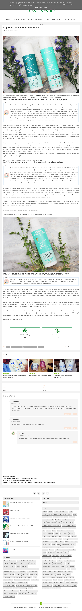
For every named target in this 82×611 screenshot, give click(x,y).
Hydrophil (73, 543)
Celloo (73, 524)
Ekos (44, 535)
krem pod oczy (28, 576)
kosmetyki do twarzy (32, 571)
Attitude (61, 516)
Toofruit (66, 579)
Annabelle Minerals (47, 516)
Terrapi (55, 579)
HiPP (58, 543)
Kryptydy (12, 548)
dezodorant (13, 562)
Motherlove (60, 560)
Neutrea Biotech (55, 565)
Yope (44, 584)
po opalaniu (7, 590)
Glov (52, 541)
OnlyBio (72, 565)
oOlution (52, 587)
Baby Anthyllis (50, 519)
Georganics (74, 538)
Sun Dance (59, 576)
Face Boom (67, 535)
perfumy (30, 587)
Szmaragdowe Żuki (47, 579)
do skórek (33, 562)
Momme (54, 560)
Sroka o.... (31, 606)
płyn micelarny (15, 590)
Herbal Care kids (46, 543)
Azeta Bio (71, 516)
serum (5, 592)
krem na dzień (7, 576)
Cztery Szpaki (72, 527)
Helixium (67, 541)
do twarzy (12, 565)
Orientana (45, 568)
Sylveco (72, 576)
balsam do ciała (21, 560)
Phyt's (64, 568)
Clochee (44, 527)
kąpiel (5, 579)
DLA (44, 530)
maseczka (16, 579)
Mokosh (67, 557)
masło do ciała (35, 579)
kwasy (35, 576)
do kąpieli (26, 562)
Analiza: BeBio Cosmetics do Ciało (19, 540)
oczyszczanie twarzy (22, 581)
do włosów (24, 565)
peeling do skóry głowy (30, 346)
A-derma (62, 510)
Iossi (51, 546)
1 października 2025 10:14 (23, 435)
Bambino (72, 519)
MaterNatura (55, 554)
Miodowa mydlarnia (47, 557)
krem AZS (18, 573)
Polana (44, 571)
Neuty (62, 565)
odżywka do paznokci (9, 584)
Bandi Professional (51, 521)
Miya (54, 557)
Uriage (50, 581)
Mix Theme (51, 606)
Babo (44, 519)
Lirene (62, 549)
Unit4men (45, 581)
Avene (66, 516)
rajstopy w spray (24, 590)
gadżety (73, 19)
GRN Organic (67, 538)
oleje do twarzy (8, 587)
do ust (18, 565)
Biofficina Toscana (47, 524)
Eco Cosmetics (63, 532)
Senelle (68, 573)
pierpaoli (58, 587)
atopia (56, 373)
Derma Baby (60, 530)
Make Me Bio (60, 551)
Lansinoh (51, 549)
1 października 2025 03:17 (16, 421)
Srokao (22, 433)
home (8, 19)
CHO (64, 524)
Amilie (74, 513)
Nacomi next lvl (57, 562)
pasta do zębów (17, 587)
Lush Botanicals (51, 551)
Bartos (59, 521)
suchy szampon (13, 592)
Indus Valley (45, 546)
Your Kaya (49, 584)
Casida (68, 524)
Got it (45, 8)
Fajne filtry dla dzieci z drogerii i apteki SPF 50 (21, 502)
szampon (41, 346)
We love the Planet (58, 581)
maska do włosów (25, 579)
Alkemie (44, 513)
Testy (41, 24)
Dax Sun (49, 530)
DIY (57, 19)
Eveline (60, 535)
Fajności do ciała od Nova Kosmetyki (19, 532)
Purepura (70, 571)
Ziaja (59, 584)
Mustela (6, 373)
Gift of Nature (46, 541)
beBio (8, 346)
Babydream (65, 519)
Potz (55, 571)
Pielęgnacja (39, 19)
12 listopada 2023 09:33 (16, 403)
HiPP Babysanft (65, 543)
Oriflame (51, 568)
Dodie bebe (50, 532)
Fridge (60, 538)
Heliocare (61, 541)
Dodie (44, 532)
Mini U (69, 554)
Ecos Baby (71, 532)
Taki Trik (64, 19)
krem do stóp (33, 573)
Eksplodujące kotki (15, 509)
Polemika (50, 571)
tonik (26, 592)
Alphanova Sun (57, 513)
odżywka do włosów (17, 346)
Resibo (52, 573)
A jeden (56, 510)
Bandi (44, 521)
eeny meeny (45, 587)
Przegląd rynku (26, 19)
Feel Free (74, 535)
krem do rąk (25, 573)
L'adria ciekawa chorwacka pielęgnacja (20, 517)
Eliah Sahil (54, 535)
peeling (25, 587)
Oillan (67, 565)
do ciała (20, 562)
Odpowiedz (67, 414)
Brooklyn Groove (57, 524)
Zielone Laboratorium (67, 584)
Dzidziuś (56, 532)
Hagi (56, 541)
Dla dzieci (50, 19)
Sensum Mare (46, 576)
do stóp (6, 565)
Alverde (69, 513)
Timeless (60, 579)
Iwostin (62, 546)
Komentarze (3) (14, 30)
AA (67, 510)
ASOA (71, 510)
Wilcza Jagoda (74, 581)
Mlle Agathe (60, 557)
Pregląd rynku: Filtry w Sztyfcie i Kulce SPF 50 (21, 525)
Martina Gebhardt (47, 554)
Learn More (38, 8)
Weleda (67, 581)
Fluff (49, 538)
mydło (13, 581)
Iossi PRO (56, 546)
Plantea (73, 568)
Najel (67, 562)
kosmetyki (35, 568)
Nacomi (72, 560)
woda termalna (33, 592)
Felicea (44, 538)
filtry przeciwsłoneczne (9, 568)
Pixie (68, 568)
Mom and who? (46, 560)
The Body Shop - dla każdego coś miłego (40, 375)
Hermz (53, 543)
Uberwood (72, 579)
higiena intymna (20, 568)
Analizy (15, 19)
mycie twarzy (7, 581)
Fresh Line (54, 538)
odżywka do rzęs (20, 584)
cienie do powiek (31, 560)
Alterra (64, 513)
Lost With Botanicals (71, 549)
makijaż (10, 579)
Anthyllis (55, 516)
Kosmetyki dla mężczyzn (10, 560)
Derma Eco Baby (69, 530)
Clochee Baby (51, 527)
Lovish (44, 551)
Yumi (54, 584)
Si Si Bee (53, 576)
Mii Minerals (63, 554)
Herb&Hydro (74, 541)
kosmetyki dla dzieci (9, 571)
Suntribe (66, 576)
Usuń (75, 414)
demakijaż (31, 373)
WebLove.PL (65, 606)
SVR (64, 573)
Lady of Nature (69, 546)
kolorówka (28, 568)
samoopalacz (34, 590)
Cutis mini (64, 527)
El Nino (48, 535)
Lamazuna (45, 549)
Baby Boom (58, 519)
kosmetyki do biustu (20, 571)
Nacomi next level (47, 562)
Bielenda (71, 521)
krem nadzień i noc (17, 576)
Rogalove (58, 573)
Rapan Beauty (46, 573)
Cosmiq (58, 527)
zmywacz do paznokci (9, 595)
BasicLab (65, 521)
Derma (54, 530)
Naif (64, 562)
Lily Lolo (57, 549)
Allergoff (50, 513)
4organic (50, 510)
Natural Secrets (46, 565)
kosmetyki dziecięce (9, 573)
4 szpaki (45, 510)
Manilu (66, 551)
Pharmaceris (58, 568)
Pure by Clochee (62, 571)
